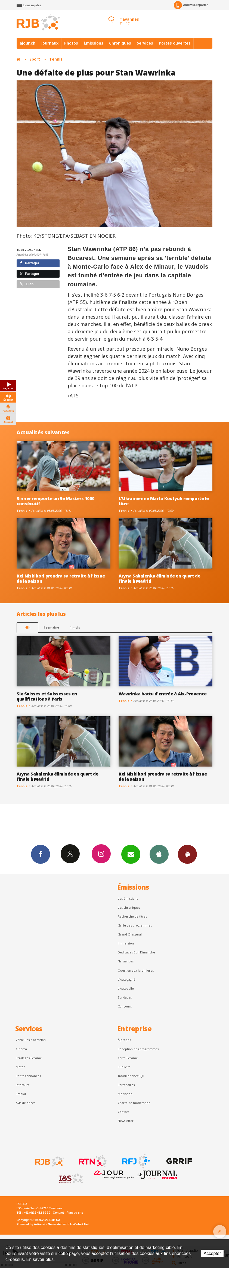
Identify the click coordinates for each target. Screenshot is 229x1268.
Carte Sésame (128, 1058)
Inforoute (23, 1085)
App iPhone (159, 854)
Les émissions (128, 898)
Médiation (125, 1094)
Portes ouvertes (175, 43)
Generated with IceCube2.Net (68, 1224)
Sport (34, 59)
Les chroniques (129, 907)
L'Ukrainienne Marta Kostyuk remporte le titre (164, 501)
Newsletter (126, 1120)
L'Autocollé (126, 988)
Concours (125, 1006)
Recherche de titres (132, 916)
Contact (123, 1111)
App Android (187, 854)
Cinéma (21, 1049)
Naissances (126, 961)
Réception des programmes (138, 1049)
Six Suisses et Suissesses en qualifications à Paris (47, 696)
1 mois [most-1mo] (75, 627)
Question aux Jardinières (136, 970)
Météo (20, 1067)
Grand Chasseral (130, 934)
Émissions (93, 43)
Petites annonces (28, 1076)
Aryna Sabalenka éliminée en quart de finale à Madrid (159, 578)
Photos (71, 43)
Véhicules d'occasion (31, 1039)
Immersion (126, 943)
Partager (29, 263)
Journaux (49, 43)
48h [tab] (27, 627)
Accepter (212, 1253)
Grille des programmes (135, 925)
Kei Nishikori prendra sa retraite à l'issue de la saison (61, 578)
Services (145, 43)
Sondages (125, 997)
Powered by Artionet (31, 1224)
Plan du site (74, 1212)
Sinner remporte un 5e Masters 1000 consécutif (55, 501)
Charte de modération (134, 1102)
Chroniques (120, 43)
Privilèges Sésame (29, 1058)
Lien (26, 284)
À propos (124, 1039)
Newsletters (130, 854)
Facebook (40, 854)
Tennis (56, 59)
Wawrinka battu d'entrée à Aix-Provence (163, 694)
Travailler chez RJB (131, 1076)
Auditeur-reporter (191, 5)
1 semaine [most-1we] (51, 627)
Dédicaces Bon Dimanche (136, 952)
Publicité (124, 1067)
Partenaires (126, 1085)
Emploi (21, 1094)
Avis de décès (25, 1102)
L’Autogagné (126, 979)
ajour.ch (27, 43)
